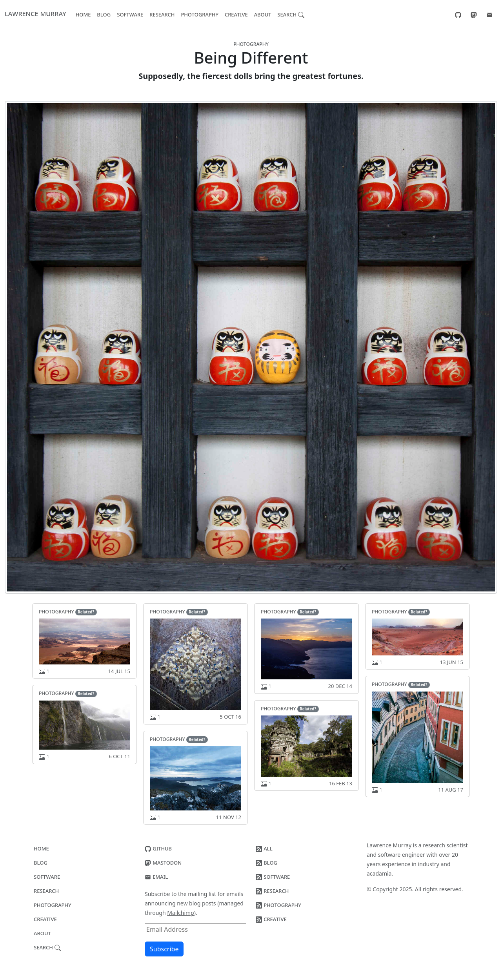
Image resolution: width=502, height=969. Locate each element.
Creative (236, 14)
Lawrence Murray (35, 13)
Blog (104, 14)
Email (156, 876)
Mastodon (163, 862)
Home (83, 14)
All (264, 848)
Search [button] (290, 14)
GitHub (158, 848)
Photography (199, 14)
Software (130, 14)
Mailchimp (180, 912)
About (262, 14)
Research (162, 14)
